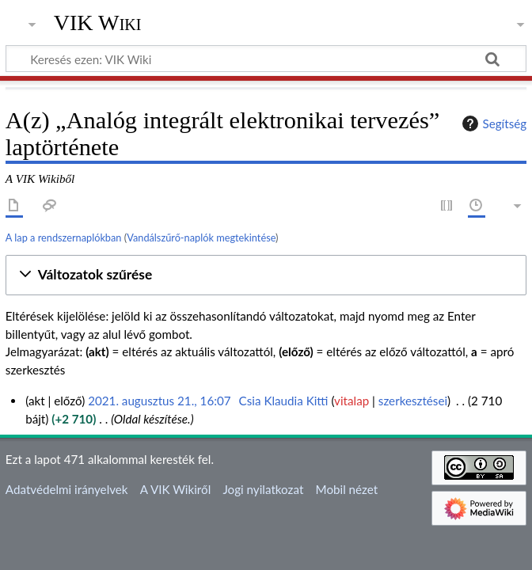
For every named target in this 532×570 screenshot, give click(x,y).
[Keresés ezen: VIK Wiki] (266, 58)
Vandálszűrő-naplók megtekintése (201, 237)
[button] (266, 275)
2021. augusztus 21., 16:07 (159, 400)
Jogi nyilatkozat (262, 489)
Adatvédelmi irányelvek (67, 489)
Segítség (492, 123)
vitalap (351, 400)
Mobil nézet (347, 489)
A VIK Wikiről (175, 489)
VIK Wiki (98, 23)
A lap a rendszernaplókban (64, 237)
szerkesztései (412, 400)
